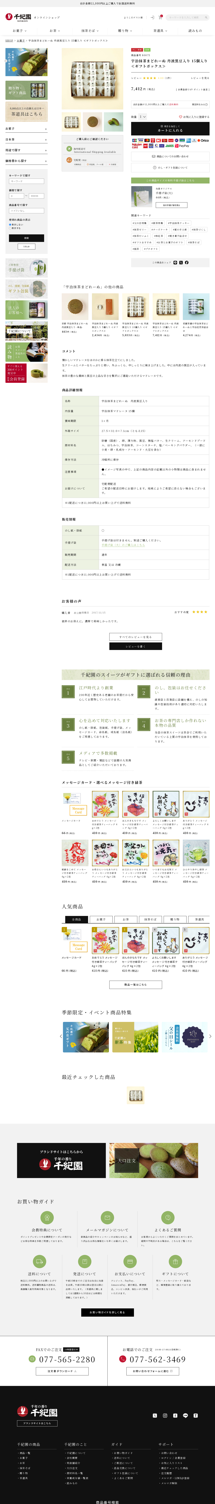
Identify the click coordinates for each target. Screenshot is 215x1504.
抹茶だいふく (141, 236)
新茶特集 (158, 223)
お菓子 (21, 40)
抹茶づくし (199, 229)
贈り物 (24, 1473)
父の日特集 (140, 223)
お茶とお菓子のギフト (170, 242)
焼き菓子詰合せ (178, 236)
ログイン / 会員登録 (173, 1458)
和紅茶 (159, 236)
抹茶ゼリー (140, 229)
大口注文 (72, 1468)
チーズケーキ (160, 229)
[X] (154, 1415)
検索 (26, 238)
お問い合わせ (169, 1453)
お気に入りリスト (172, 1463)
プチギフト (152, 249)
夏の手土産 (180, 229)
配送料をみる (198, 104)
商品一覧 (25, 1453)
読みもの (195, 30)
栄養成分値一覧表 (77, 1478)
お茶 (22, 1463)
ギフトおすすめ (143, 242)
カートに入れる (170, 128)
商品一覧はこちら (135, 984)
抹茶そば (195, 242)
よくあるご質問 (123, 1478)
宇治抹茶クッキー (179, 223)
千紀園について (76, 1453)
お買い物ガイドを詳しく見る (107, 1312)
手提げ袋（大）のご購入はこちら (123, 545)
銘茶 (136, 249)
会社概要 (72, 1458)
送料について (122, 1458)
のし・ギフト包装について (173, 167)
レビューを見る (200, 78)
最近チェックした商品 (174, 1468)
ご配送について (123, 1463)
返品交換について (125, 1468)
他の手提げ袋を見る (171, 205)
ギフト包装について (126, 1473)
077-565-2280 (67, 1359)
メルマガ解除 (169, 1483)
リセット (26, 246)
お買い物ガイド (123, 1453)
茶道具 (24, 1478)
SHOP (9, 40)
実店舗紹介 (73, 1463)
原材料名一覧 (75, 1473)
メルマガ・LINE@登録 (175, 1478)
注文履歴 (166, 1473)
